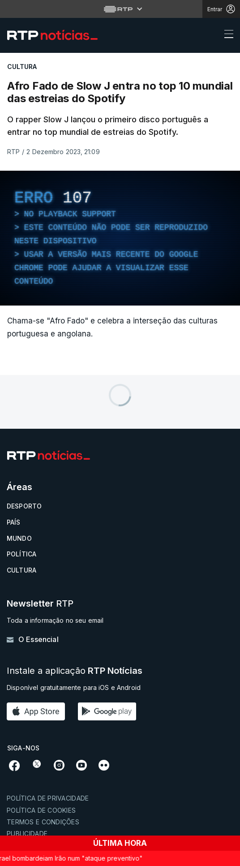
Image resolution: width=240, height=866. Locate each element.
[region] (120, 238)
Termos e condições (43, 822)
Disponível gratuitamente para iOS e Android (74, 687)
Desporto (24, 506)
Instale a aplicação (74, 670)
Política (21, 554)
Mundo (19, 538)
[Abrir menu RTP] (120, 9)
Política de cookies (41, 810)
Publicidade (27, 833)
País (14, 522)
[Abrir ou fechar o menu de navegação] (226, 35)
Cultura (21, 570)
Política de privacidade (48, 798)
